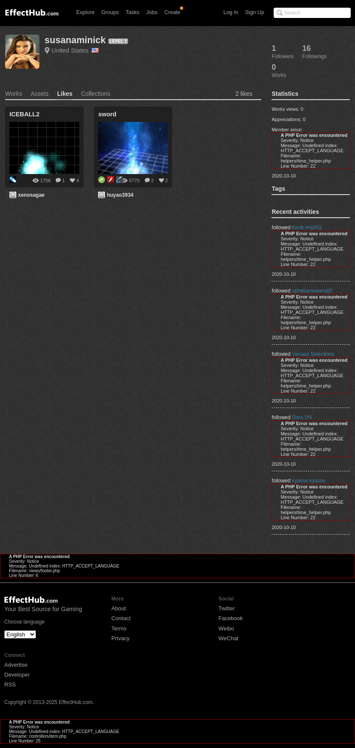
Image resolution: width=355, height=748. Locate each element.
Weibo (226, 628)
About (118, 608)
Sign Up (254, 12)
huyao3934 (120, 195)
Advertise (15, 665)
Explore (85, 12)
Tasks (132, 12)
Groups (110, 12)
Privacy (120, 638)
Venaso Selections (313, 354)
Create (172, 12)
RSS (10, 684)
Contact (121, 618)
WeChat (228, 638)
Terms (118, 628)
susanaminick (75, 40)
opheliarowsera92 (312, 291)
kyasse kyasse (308, 481)
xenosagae (31, 195)
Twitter (226, 608)
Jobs (151, 12)
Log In (231, 12)
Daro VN (302, 417)
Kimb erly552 (307, 228)
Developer (17, 674)
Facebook (230, 618)
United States (74, 50)
